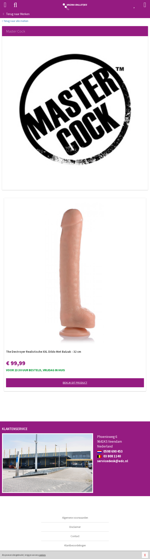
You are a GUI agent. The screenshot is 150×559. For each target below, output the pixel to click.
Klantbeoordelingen (75, 545)
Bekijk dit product (75, 382)
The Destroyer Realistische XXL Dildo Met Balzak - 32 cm (43, 352)
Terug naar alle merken (15, 21)
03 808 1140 (109, 456)
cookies (42, 555)
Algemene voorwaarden (75, 517)
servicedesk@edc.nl (112, 461)
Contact (75, 536)
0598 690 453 (110, 451)
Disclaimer (75, 527)
